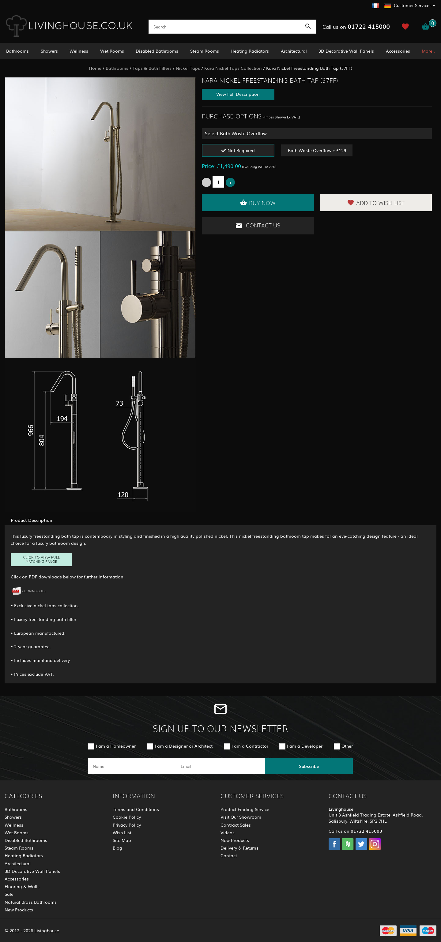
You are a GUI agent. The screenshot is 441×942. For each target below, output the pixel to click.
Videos (228, 832)
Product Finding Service (245, 809)
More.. (428, 51)
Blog (117, 848)
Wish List (122, 832)
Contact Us (257, 226)
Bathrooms (17, 51)
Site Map (122, 840)
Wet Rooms (112, 51)
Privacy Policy (127, 825)
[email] (220, 766)
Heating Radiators (250, 51)
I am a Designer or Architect (184, 746)
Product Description (31, 520)
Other (347, 746)
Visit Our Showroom (241, 817)
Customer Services (413, 5)
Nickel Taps (188, 68)
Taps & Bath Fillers (152, 68)
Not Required (241, 150)
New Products (19, 909)
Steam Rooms (204, 51)
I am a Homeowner (116, 746)
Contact (229, 855)
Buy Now (258, 202)
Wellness (79, 51)
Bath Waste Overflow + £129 (317, 150)
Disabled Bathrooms (157, 51)
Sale (9, 894)
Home (95, 68)
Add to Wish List (376, 202)
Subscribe (309, 766)
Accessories (398, 51)
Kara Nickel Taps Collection (233, 68)
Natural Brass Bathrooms (31, 902)
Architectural (294, 51)
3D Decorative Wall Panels (346, 51)
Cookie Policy (127, 817)
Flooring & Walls (22, 886)
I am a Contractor (250, 746)
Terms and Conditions (136, 809)
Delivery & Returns (239, 848)
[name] (132, 766)
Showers (49, 51)
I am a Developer (304, 746)
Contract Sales (236, 825)
